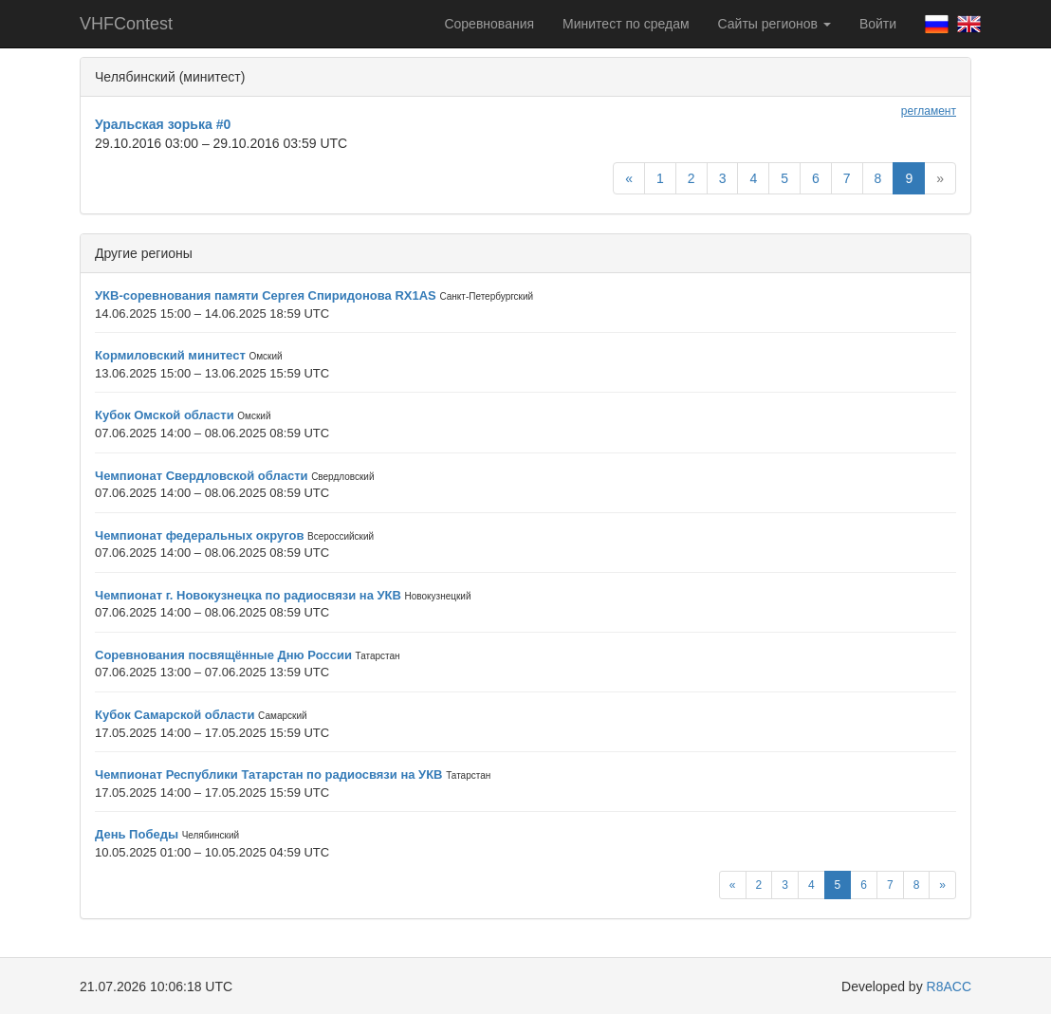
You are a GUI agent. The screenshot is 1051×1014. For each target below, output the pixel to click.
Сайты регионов (774, 23)
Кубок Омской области (164, 415)
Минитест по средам (625, 23)
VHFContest (126, 23)
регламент (928, 111)
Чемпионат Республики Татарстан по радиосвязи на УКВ (269, 774)
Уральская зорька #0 (162, 124)
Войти (877, 23)
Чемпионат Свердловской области (201, 476)
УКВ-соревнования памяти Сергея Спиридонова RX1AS (265, 295)
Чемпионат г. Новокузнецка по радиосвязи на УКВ (248, 595)
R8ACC (949, 986)
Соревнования (489, 23)
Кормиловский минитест (170, 355)
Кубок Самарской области (174, 715)
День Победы (136, 834)
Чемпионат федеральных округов (199, 535)
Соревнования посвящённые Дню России (223, 655)
